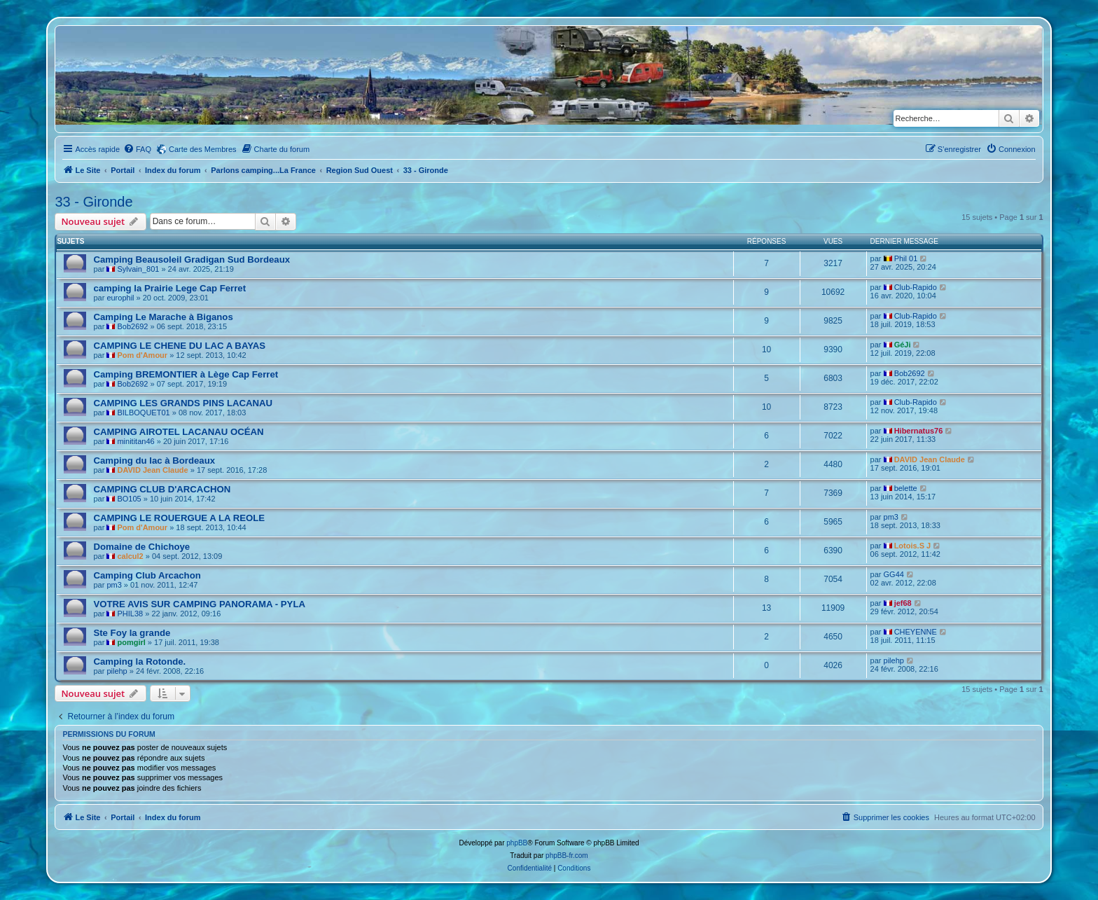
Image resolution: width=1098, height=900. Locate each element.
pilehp (116, 671)
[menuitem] (137, 149)
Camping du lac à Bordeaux (154, 460)
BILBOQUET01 (143, 412)
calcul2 (130, 556)
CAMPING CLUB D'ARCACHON (161, 489)
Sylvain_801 (138, 269)
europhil (120, 297)
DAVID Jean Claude (152, 470)
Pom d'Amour (142, 355)
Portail (122, 170)
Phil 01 (906, 258)
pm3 (891, 517)
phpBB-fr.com (566, 855)
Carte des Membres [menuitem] (203, 149)
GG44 (894, 574)
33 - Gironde (93, 201)
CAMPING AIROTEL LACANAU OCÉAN (178, 432)
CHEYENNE (915, 632)
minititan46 (135, 441)
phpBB (516, 843)
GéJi (902, 344)
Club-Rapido (915, 287)
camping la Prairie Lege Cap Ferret (169, 288)
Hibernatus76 (918, 431)
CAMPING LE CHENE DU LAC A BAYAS (179, 345)
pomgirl (131, 642)
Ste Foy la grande (131, 633)
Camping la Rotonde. (139, 661)
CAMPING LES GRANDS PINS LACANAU (182, 403)
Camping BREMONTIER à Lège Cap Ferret (185, 374)
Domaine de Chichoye (141, 546)
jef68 (903, 603)
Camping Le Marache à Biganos (162, 317)
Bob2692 (132, 326)
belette (905, 488)
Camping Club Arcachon (146, 575)
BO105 (129, 498)
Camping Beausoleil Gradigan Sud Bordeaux (191, 259)
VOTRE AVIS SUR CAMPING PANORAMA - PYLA (199, 604)
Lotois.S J (912, 545)
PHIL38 (130, 613)
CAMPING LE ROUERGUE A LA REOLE (179, 518)
